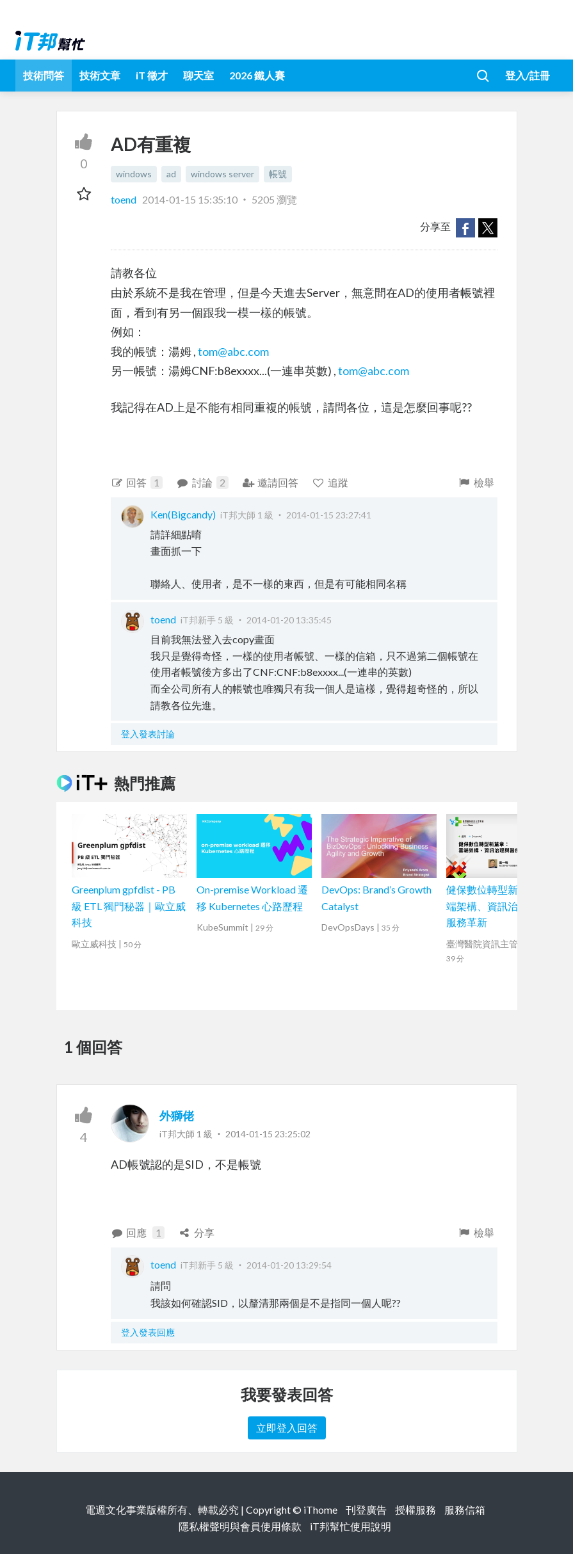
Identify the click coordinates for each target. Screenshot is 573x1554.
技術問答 (43, 75)
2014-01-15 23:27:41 (328, 514)
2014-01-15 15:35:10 (190, 199)
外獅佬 (176, 1116)
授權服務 (415, 1509)
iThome (320, 1509)
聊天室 (198, 75)
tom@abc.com (233, 351)
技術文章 (99, 75)
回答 (137, 482)
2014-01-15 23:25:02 (268, 1133)
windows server (222, 173)
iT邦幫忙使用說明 (350, 1526)
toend (124, 199)
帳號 (278, 173)
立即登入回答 (287, 1428)
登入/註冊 (527, 75)
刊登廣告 (366, 1509)
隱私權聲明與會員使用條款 (240, 1526)
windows (134, 173)
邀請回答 (270, 482)
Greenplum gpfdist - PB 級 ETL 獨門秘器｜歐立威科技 (129, 905)
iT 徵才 (152, 75)
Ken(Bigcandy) (183, 514)
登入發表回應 (148, 1332)
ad (171, 173)
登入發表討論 (148, 733)
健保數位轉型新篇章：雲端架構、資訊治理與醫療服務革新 (502, 905)
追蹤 (330, 482)
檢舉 (476, 482)
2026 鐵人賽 (257, 75)
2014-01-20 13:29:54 (289, 1265)
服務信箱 (464, 1509)
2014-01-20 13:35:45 (289, 619)
